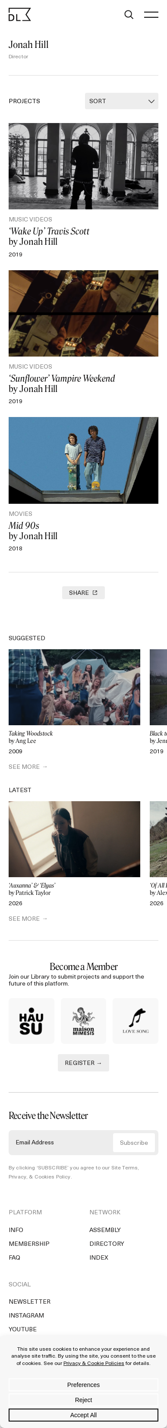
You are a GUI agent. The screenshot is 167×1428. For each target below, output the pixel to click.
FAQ (14, 1260)
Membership (29, 1246)
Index (98, 1260)
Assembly (105, 1232)
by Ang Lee (74, 737)
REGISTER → (83, 1065)
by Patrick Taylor (74, 889)
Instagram (26, 1317)
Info (16, 1232)
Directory (106, 1246)
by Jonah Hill (83, 236)
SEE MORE (24, 767)
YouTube (23, 1331)
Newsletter (29, 1304)
